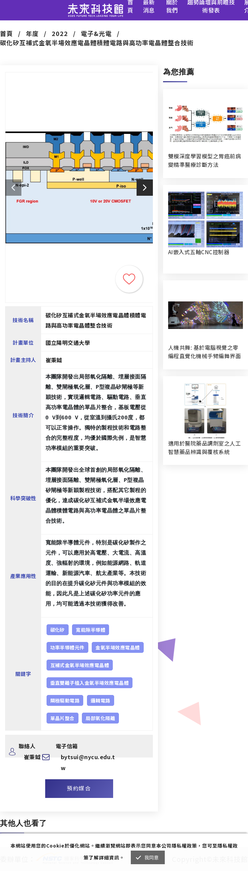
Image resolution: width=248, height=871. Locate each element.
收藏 (129, 279)
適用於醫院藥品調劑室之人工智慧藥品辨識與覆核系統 (204, 447)
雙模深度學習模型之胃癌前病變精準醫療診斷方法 (204, 160)
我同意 (151, 857)
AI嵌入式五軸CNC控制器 (198, 252)
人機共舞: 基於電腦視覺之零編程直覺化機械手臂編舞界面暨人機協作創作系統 (204, 351)
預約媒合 (79, 788)
